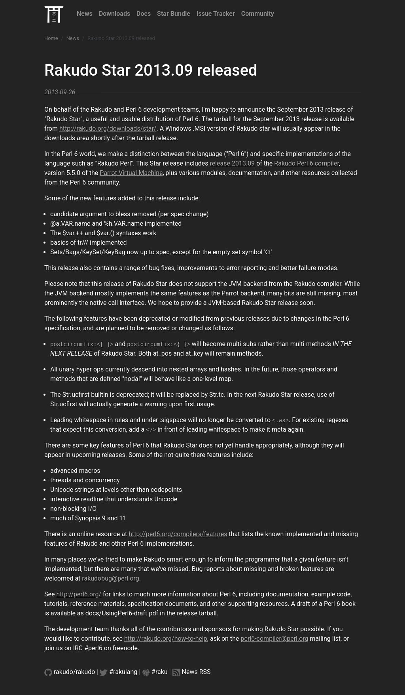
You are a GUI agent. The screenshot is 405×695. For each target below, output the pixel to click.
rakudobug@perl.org (110, 578)
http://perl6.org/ (78, 594)
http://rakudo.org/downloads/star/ (108, 128)
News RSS (196, 672)
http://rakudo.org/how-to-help (165, 638)
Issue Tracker (216, 13)
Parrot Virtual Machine (131, 173)
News (85, 13)
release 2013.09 (232, 163)
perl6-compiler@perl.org (274, 638)
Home (51, 38)
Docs (143, 13)
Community (257, 13)
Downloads (114, 13)
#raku (159, 672)
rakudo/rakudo (74, 672)
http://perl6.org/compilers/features (178, 534)
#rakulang (123, 672)
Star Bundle (173, 13)
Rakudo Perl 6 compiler (306, 163)
